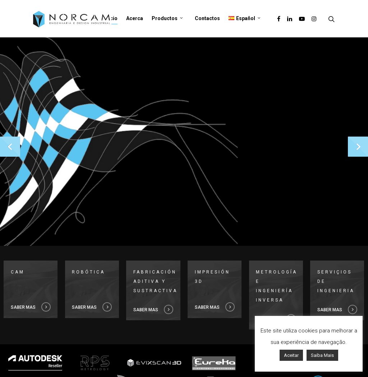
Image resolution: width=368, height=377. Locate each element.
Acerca (134, 18)
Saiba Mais (322, 355)
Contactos (207, 18)
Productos (167, 18)
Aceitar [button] (291, 355)
